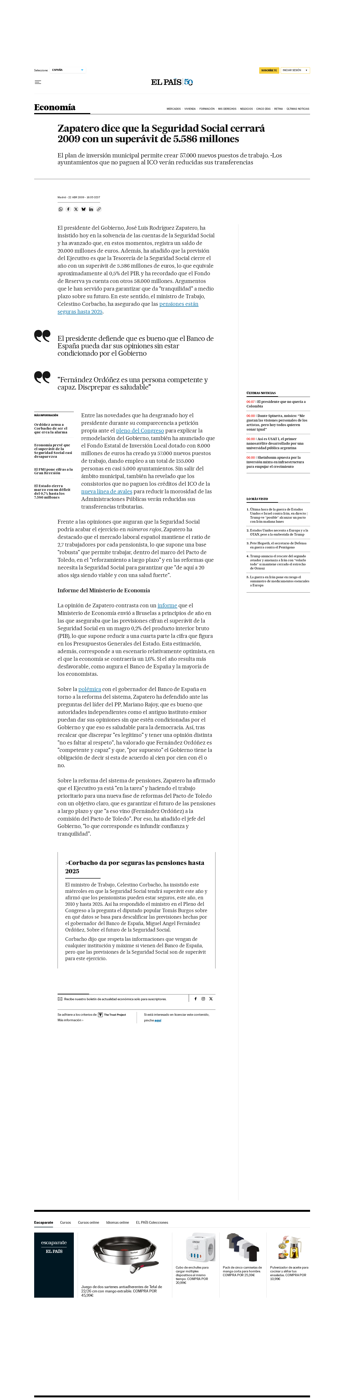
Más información (71, 1020)
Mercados (174, 108)
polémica (89, 689)
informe (167, 605)
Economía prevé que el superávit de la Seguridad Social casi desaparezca (53, 451)
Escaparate (43, 1222)
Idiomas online (117, 1222)
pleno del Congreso (140, 430)
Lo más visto (257, 499)
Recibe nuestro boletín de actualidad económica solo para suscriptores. (115, 999)
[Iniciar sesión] (295, 70)
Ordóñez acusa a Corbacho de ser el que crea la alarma (50, 428)
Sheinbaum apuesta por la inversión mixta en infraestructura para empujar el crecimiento (275, 462)
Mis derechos (227, 108)
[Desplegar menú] (38, 82)
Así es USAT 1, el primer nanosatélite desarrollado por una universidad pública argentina (275, 443)
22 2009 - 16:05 (84, 197)
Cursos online (88, 1222)
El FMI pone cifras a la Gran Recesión (53, 471)
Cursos (65, 1222)
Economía (55, 107)
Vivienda (190, 108)
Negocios (246, 108)
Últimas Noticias (298, 108)
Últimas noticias (261, 393)
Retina (278, 108)
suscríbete (269, 70)
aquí (158, 1020)
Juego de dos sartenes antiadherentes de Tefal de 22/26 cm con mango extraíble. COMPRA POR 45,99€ (121, 1291)
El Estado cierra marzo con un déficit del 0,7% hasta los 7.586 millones (52, 491)
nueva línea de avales (106, 491)
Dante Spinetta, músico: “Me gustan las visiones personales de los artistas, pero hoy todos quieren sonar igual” (277, 423)
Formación (207, 108)
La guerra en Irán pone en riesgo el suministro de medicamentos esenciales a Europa (279, 581)
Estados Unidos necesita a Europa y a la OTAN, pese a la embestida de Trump (279, 532)
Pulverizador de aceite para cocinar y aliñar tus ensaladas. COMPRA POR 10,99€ (289, 1273)
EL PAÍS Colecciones (152, 1222)
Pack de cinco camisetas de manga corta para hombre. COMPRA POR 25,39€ (242, 1271)
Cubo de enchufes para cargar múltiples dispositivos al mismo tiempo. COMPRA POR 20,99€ (192, 1275)
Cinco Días (263, 108)
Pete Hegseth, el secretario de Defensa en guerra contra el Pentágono (278, 545)
